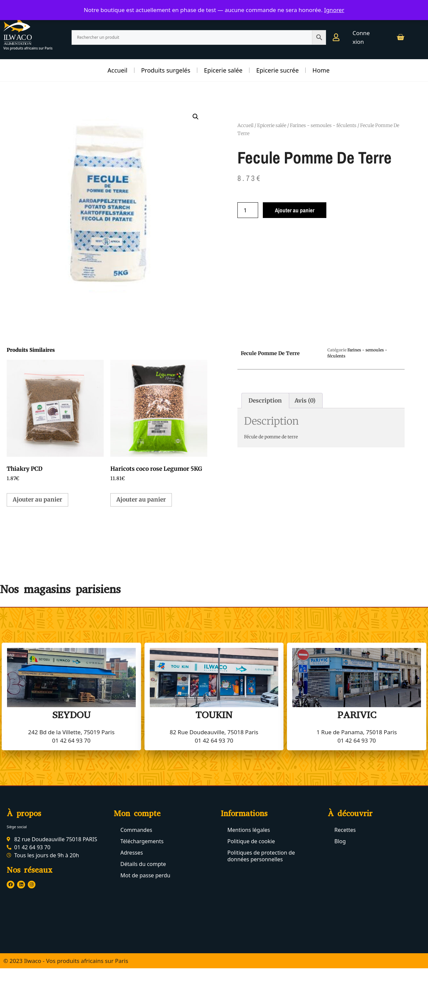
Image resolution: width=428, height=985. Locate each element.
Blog (340, 841)
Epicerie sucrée (277, 70)
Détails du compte (143, 864)
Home (320, 70)
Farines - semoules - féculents (323, 125)
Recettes (345, 830)
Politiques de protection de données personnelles (261, 856)
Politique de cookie (251, 841)
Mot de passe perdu (145, 875)
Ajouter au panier (294, 210)
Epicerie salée (223, 70)
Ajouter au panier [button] (37, 499)
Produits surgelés (165, 70)
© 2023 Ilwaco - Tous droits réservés (50, 976)
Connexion (361, 37)
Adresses (131, 852)
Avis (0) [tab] (305, 400)
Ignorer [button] (334, 10)
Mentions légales (248, 830)
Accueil (117, 70)
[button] (196, 117)
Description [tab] (265, 400)
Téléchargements (142, 841)
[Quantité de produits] (247, 210)
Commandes (136, 830)
